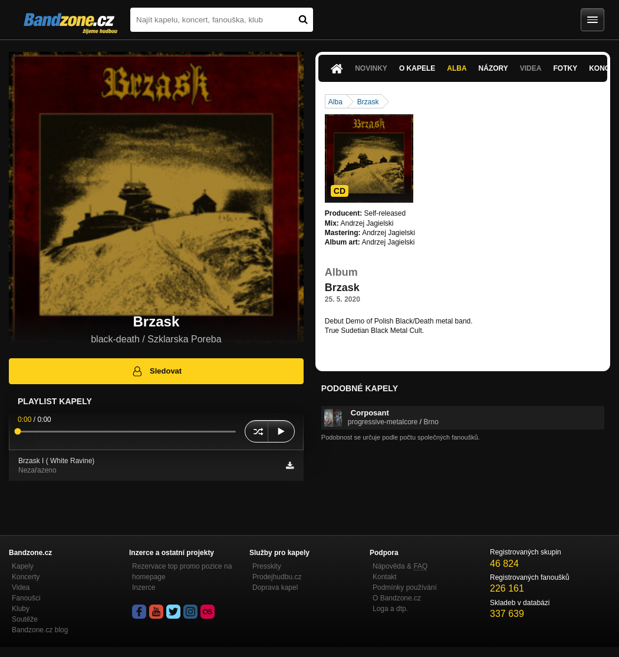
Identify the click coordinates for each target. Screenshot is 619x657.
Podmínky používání (405, 587)
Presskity (266, 566)
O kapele (417, 68)
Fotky (565, 68)
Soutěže (25, 619)
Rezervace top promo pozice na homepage (182, 571)
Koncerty (25, 577)
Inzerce (143, 587)
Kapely (23, 566)
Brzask (368, 102)
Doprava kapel (275, 587)
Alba (456, 68)
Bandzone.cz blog (40, 630)
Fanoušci (26, 598)
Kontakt (385, 577)
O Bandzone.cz (397, 598)
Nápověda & (400, 566)
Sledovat (156, 371)
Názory (493, 68)
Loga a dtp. (390, 609)
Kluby (20, 609)
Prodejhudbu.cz (276, 577)
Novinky (371, 68)
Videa (531, 68)
